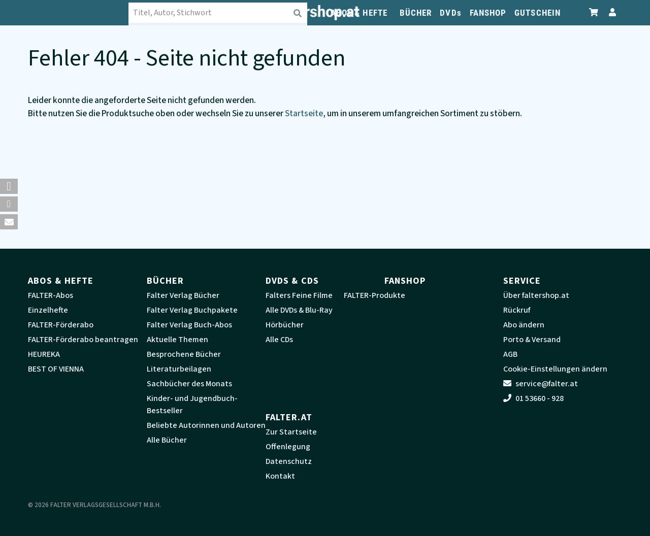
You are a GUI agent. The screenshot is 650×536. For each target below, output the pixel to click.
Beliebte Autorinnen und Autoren (206, 425)
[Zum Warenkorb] (594, 12)
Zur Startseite (291, 432)
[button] (9, 186)
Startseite (304, 113)
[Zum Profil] (610, 12)
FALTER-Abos (50, 295)
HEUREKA (44, 354)
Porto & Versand (532, 339)
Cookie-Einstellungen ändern (555, 369)
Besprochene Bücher (184, 354)
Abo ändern (523, 324)
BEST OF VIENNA (56, 369)
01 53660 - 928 (533, 398)
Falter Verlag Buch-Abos (189, 324)
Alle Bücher (167, 440)
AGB (510, 354)
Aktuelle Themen (177, 339)
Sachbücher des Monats (189, 383)
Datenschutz (289, 461)
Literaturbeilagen (179, 369)
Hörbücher (285, 324)
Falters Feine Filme (299, 295)
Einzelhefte (48, 310)
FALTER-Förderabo (60, 324)
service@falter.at (540, 383)
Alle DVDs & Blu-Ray (299, 310)
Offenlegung (288, 446)
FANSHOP (488, 13)
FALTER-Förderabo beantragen (83, 339)
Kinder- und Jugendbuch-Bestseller (192, 404)
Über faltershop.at (536, 295)
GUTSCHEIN (537, 13)
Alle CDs (279, 339)
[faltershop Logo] (78, 12)
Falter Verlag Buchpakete (192, 310)
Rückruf (516, 310)
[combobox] (218, 13)
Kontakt (280, 476)
